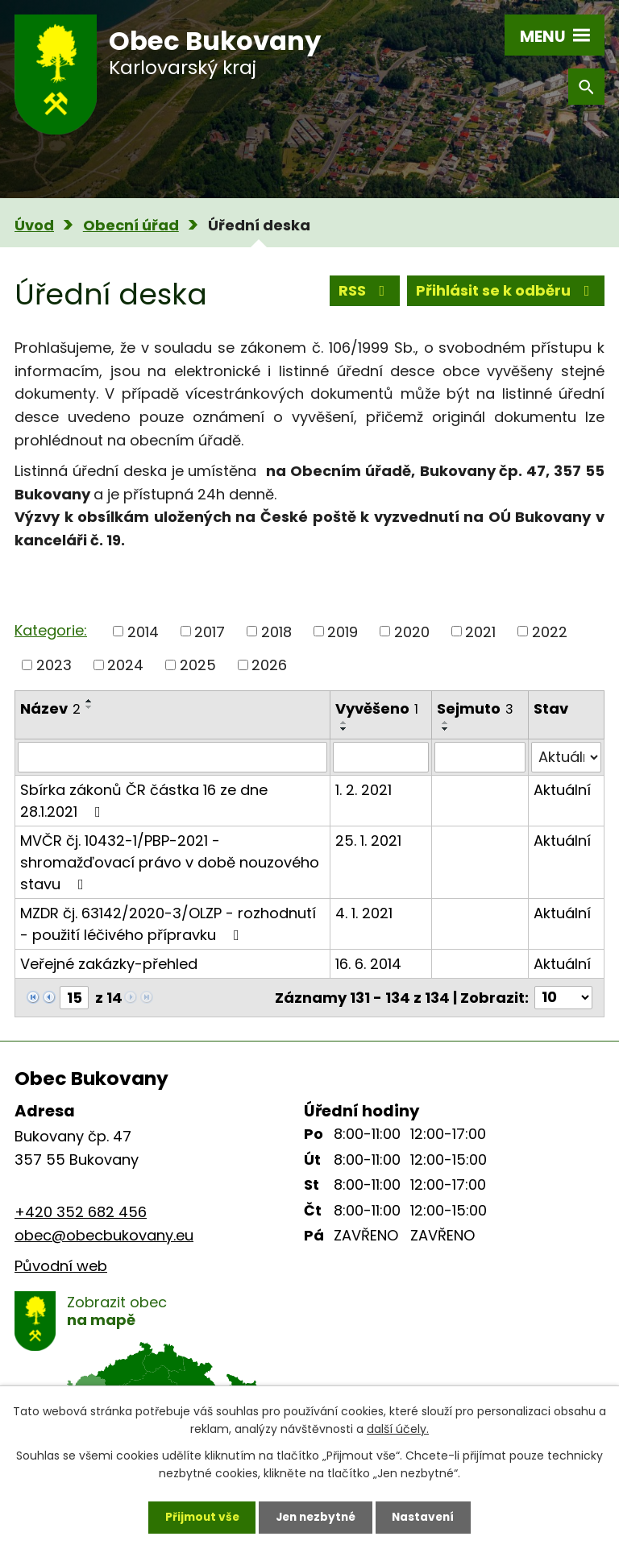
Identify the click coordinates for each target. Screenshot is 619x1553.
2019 (342, 631)
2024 (125, 665)
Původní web (61, 1266)
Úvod (34, 225)
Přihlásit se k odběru (506, 291)
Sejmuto (475, 708)
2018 (276, 631)
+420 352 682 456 (81, 1212)
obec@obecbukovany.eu (104, 1235)
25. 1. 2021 (368, 840)
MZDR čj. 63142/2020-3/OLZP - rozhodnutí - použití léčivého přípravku (168, 924)
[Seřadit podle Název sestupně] (89, 707)
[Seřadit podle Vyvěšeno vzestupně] (344, 722)
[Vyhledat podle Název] (172, 757)
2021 (480, 631)
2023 (54, 665)
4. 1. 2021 (364, 913)
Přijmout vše (198, 1517)
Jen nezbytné (315, 1517)
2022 (549, 631)
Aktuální (562, 790)
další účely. (398, 1428)
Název (50, 708)
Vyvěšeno (376, 708)
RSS (365, 291)
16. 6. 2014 (368, 964)
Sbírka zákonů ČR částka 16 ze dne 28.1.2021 (144, 801)
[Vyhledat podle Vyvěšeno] (381, 757)
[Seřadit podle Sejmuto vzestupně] (446, 722)
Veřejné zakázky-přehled (108, 964)
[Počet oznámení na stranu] (563, 997)
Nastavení (427, 1517)
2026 (269, 665)
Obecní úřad (131, 225)
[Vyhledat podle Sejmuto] (480, 757)
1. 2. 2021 (363, 790)
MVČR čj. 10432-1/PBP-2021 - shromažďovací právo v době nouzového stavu (169, 862)
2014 (143, 631)
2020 (412, 631)
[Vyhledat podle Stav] (566, 757)
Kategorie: (51, 630)
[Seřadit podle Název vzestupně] (89, 701)
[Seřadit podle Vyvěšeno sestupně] (344, 729)
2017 (209, 631)
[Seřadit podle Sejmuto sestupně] (446, 729)
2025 (198, 665)
